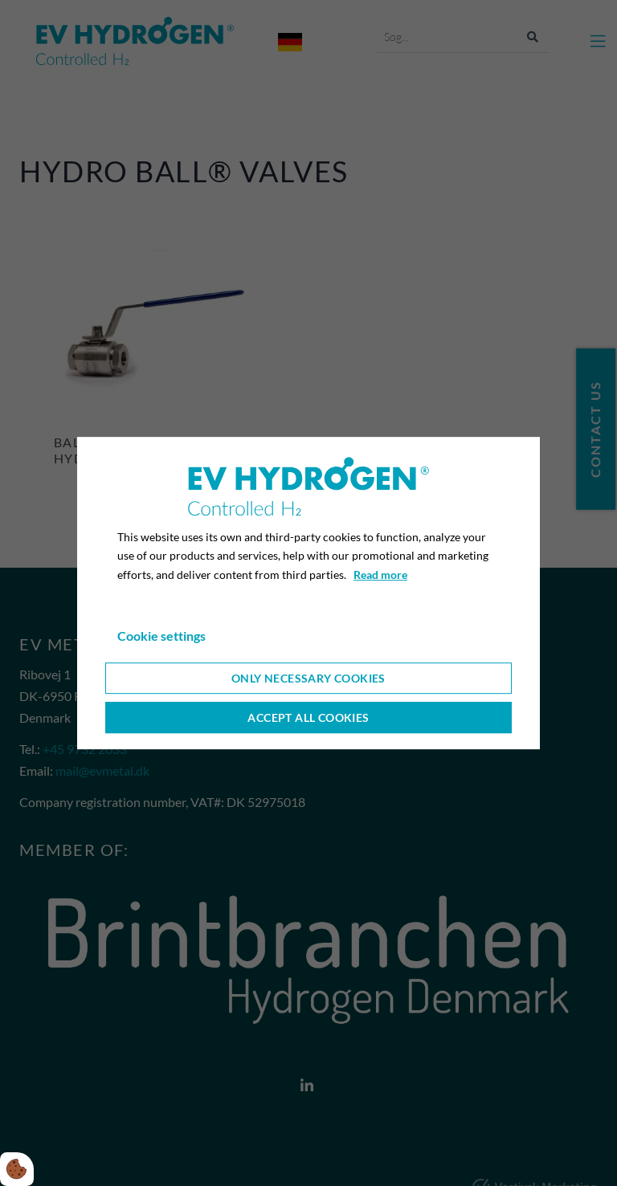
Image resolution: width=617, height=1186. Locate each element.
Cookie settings (161, 635)
